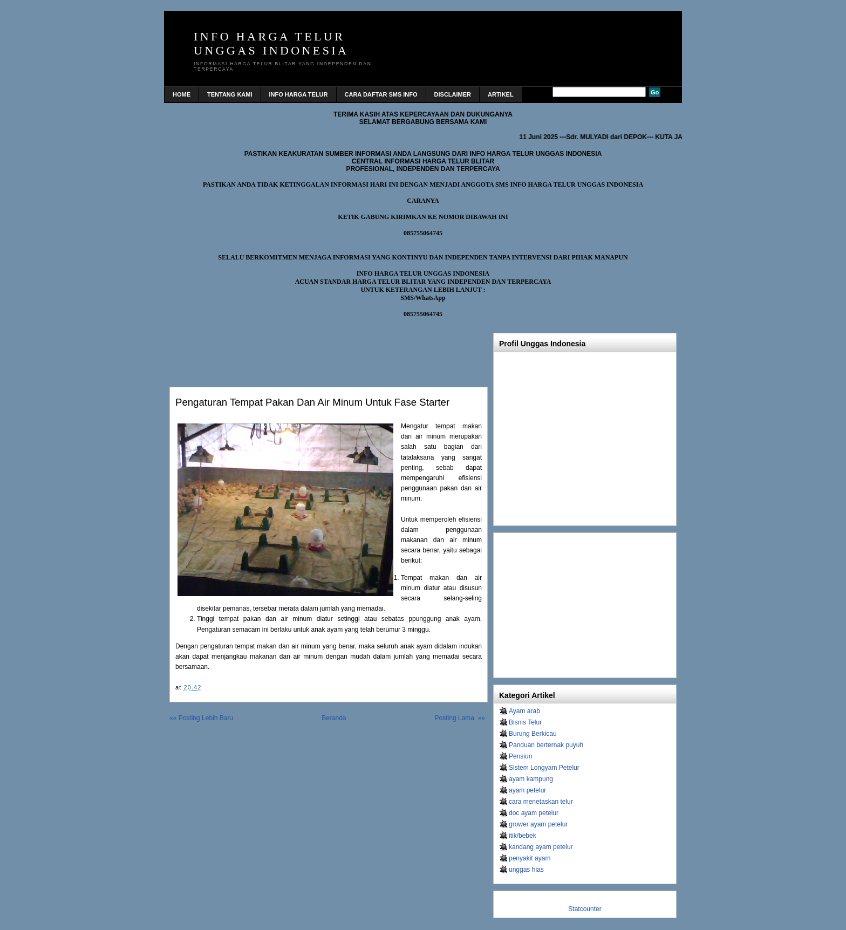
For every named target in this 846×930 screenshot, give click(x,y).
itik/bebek (522, 835)
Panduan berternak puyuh (546, 745)
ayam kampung (531, 779)
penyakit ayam (529, 858)
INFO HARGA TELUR (298, 94)
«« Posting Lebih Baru (201, 718)
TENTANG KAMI (230, 94)
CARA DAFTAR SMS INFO (381, 94)
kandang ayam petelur (541, 847)
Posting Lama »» (460, 718)
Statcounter (584, 909)
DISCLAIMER (452, 94)
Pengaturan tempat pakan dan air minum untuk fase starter (312, 402)
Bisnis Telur (525, 722)
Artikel (501, 94)
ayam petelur (527, 790)
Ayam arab (524, 711)
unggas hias (526, 869)
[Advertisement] (295, 349)
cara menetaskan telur (541, 801)
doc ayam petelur (533, 813)
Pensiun (520, 756)
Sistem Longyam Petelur (544, 767)
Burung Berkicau (533, 733)
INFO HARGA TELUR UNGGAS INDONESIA (271, 43)
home (181, 94)
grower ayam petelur (538, 824)
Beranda (334, 718)
